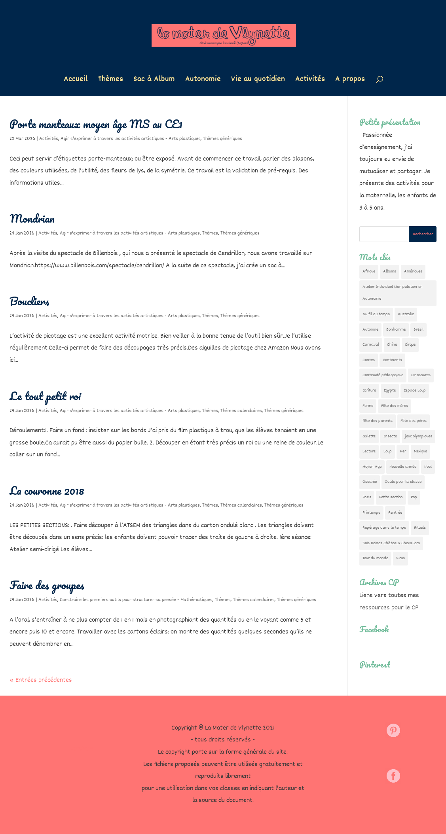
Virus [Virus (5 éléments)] (400, 558)
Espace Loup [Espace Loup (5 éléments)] (415, 390)
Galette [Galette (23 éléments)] (369, 436)
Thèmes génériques (222, 139)
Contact (82, 750)
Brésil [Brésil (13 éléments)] (418, 329)
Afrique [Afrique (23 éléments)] (368, 271)
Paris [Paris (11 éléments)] (366, 497)
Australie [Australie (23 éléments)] (406, 314)
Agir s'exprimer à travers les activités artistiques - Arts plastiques (131, 139)
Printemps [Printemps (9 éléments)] (371, 512)
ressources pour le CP (388, 608)
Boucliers (29, 301)
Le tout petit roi (45, 396)
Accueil (76, 81)
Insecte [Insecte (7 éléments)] (390, 436)
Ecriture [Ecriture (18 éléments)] (369, 390)
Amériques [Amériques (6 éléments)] (413, 271)
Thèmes (110, 81)
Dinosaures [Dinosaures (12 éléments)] (421, 375)
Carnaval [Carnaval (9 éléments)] (370, 344)
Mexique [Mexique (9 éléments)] (420, 451)
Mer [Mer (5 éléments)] (403, 451)
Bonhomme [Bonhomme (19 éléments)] (396, 329)
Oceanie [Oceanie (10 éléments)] (369, 481)
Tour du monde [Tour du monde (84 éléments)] (375, 558)
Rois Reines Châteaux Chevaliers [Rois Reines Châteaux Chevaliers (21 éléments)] (391, 543)
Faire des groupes (46, 585)
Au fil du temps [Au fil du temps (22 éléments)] (376, 314)
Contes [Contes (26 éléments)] (368, 360)
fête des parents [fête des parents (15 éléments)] (377, 421)
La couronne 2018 (46, 490)
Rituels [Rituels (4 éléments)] (420, 527)
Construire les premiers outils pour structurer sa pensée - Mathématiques (136, 600)
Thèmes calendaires (241, 411)
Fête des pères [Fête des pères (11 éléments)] (413, 421)
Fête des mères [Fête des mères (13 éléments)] (394, 406)
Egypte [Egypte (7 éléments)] (390, 390)
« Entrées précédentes (40, 680)
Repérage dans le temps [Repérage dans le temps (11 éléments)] (384, 527)
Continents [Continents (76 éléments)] (392, 360)
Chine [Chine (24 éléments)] (392, 344)
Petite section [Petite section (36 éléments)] (391, 497)
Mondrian (32, 218)
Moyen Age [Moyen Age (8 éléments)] (371, 466)
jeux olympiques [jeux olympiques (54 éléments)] (418, 436)
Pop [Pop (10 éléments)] (414, 497)
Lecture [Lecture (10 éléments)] (369, 451)
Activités (310, 81)
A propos (350, 81)
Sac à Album (154, 81)
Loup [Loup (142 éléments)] (387, 451)
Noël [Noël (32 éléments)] (428, 466)
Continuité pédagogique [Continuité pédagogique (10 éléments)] (382, 375)
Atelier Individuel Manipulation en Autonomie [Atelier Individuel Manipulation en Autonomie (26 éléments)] (392, 293)
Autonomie (203, 81)
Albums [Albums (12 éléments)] (389, 271)
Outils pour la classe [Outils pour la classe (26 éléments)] (403, 481)
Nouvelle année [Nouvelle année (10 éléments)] (402, 466)
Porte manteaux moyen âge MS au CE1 (95, 124)
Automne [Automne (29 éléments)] (370, 329)
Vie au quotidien (258, 81)
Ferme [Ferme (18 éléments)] (367, 406)
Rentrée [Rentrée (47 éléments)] (395, 512)
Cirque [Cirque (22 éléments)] (410, 344)
